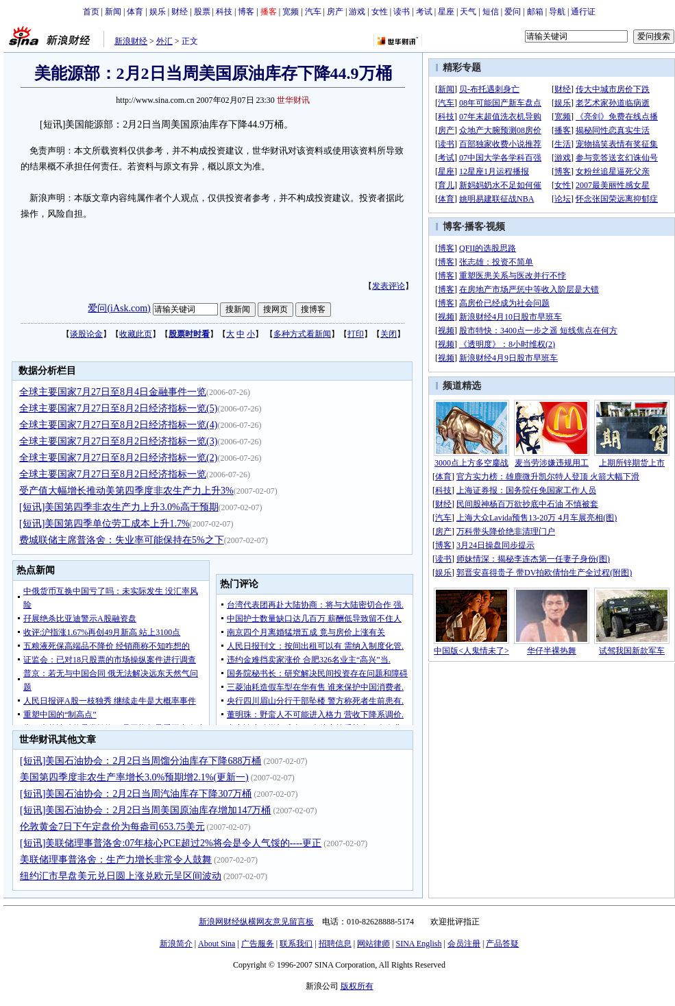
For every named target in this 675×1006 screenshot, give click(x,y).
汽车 (313, 11)
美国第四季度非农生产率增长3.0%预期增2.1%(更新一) (134, 777)
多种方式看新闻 (302, 334)
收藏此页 (135, 334)
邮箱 (535, 11)
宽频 (290, 11)
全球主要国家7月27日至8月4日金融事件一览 (112, 392)
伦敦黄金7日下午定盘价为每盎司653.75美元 (112, 827)
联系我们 (296, 943)
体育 (135, 11)
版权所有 (357, 986)
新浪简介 (176, 943)
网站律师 (373, 943)
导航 (557, 11)
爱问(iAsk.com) (119, 308)
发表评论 (388, 286)
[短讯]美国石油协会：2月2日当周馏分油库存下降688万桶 (140, 761)
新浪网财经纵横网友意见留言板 (256, 921)
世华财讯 (293, 100)
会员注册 (463, 943)
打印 (355, 334)
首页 (91, 11)
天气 (468, 11)
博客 (246, 11)
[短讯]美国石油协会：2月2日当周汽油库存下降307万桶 (135, 794)
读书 (401, 11)
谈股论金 (86, 334)
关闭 (388, 334)
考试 (424, 11)
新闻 (113, 11)
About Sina (216, 943)
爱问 (512, 11)
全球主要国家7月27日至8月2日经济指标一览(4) (118, 425)
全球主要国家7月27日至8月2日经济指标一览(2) (118, 458)
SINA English (418, 943)
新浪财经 (130, 41)
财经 (179, 11)
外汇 (164, 41)
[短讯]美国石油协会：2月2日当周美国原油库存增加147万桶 (145, 810)
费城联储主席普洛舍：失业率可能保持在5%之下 (121, 540)
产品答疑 (502, 943)
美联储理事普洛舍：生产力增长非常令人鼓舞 (116, 859)
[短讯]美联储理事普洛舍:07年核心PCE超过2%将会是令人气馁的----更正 (170, 843)
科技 (224, 11)
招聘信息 (335, 943)
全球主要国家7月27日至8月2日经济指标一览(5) (118, 408)
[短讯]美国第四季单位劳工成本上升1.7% (104, 523)
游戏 (357, 11)
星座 (446, 11)
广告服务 (257, 943)
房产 (335, 11)
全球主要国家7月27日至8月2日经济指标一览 (112, 474)
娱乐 (157, 11)
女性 (379, 11)
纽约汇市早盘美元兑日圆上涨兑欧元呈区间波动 (120, 876)
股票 (202, 11)
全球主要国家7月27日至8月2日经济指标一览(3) (118, 441)
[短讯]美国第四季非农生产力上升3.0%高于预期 (119, 507)
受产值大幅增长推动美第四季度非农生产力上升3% (126, 491)
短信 (490, 11)
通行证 (583, 11)
